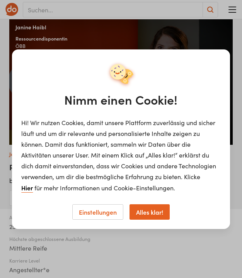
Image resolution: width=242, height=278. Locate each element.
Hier (27, 187)
